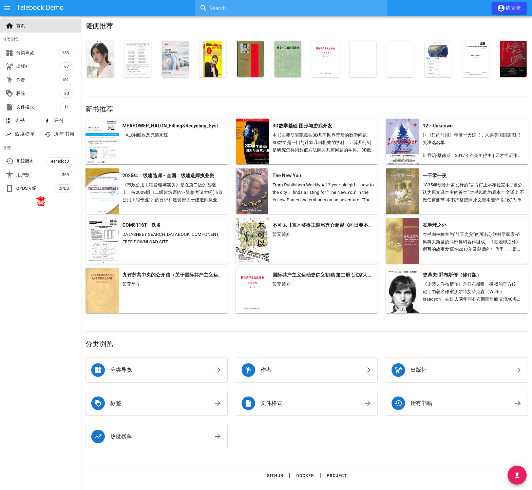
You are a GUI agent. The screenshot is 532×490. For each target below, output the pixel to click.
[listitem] (156, 370)
